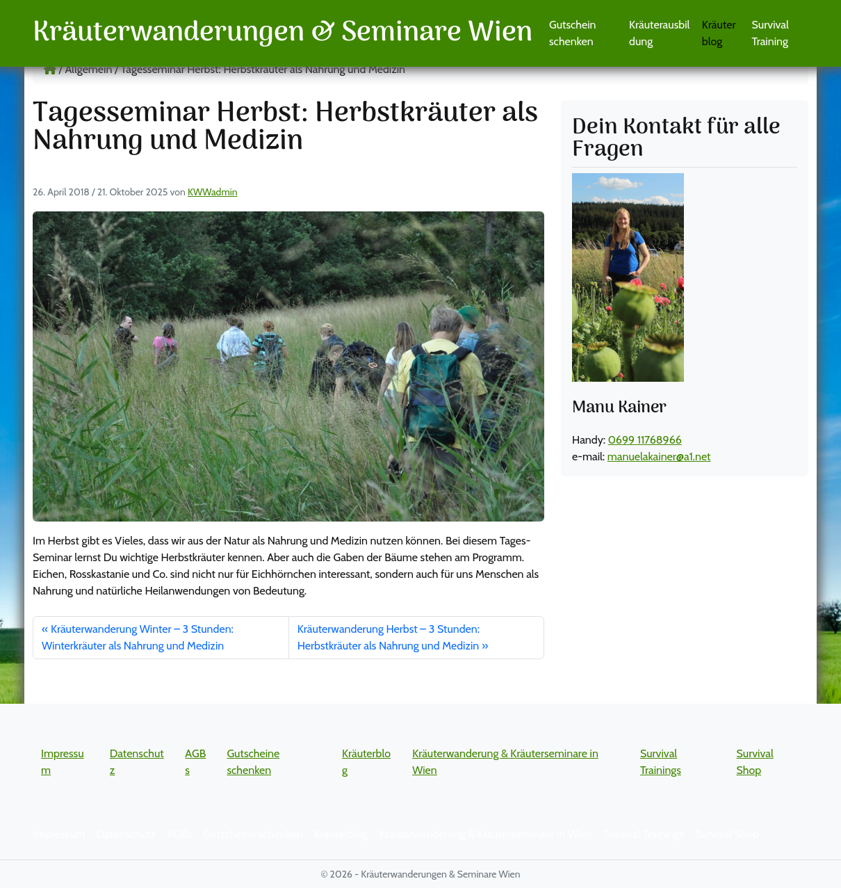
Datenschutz (126, 834)
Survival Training (770, 33)
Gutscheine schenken (252, 834)
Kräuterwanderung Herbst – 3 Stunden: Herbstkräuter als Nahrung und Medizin (388, 637)
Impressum (59, 834)
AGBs (180, 834)
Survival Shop (727, 834)
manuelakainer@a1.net (659, 456)
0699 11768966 (645, 439)
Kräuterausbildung (659, 33)
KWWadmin (212, 192)
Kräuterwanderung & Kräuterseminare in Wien (485, 834)
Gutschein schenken (572, 33)
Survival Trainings (643, 834)
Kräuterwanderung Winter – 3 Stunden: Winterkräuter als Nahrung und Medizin (138, 637)
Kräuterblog (719, 33)
